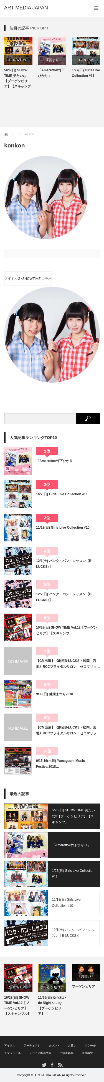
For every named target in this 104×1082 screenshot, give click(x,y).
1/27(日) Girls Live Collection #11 (86, 72)
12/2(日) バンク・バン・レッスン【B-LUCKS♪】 (64, 597)
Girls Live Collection (86, 61)
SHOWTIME (18, 60)
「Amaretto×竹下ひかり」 (51, 72)
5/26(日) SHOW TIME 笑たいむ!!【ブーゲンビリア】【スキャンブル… (73, 816)
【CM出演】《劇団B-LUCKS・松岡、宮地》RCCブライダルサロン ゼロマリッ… (68, 663)
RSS (60, 1064)
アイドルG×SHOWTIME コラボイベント (28, 281)
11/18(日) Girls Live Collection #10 (63, 527)
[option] (18, 63)
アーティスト (32, 1045)
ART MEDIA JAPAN (47, 1075)
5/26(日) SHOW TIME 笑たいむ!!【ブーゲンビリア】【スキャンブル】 (17, 79)
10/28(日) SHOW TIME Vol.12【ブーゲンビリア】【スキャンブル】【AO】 (17, 1006)
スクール (90, 1045)
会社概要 (87, 1053)
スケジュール (12, 1053)
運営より (52, 60)
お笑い (86, 976)
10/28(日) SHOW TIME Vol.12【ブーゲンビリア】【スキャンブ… (66, 630)
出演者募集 (66, 1053)
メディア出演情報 (40, 1053)
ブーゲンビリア (52, 987)
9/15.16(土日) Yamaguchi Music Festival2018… (60, 763)
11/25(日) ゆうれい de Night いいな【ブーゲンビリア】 (52, 1006)
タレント (54, 1045)
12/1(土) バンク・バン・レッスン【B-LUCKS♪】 (64, 563)
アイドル (9, 1045)
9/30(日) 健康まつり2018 (54, 694)
